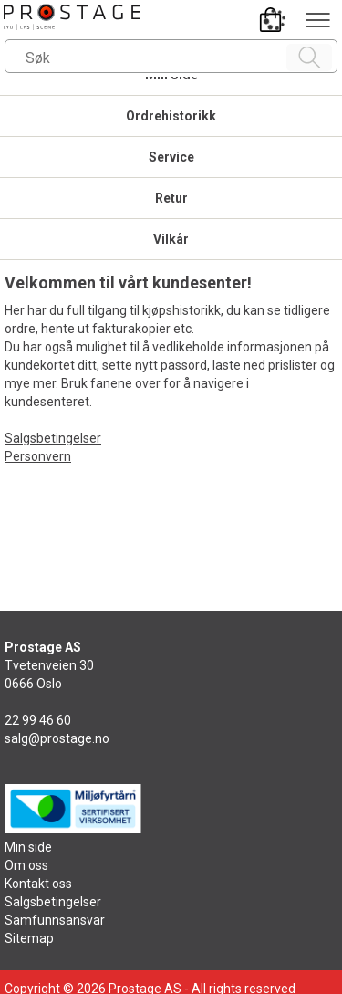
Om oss (26, 865)
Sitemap (29, 938)
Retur (171, 198)
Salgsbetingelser (53, 438)
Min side (28, 847)
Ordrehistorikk (171, 116)
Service (171, 157)
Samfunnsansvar (55, 920)
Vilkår (171, 239)
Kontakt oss (38, 883)
